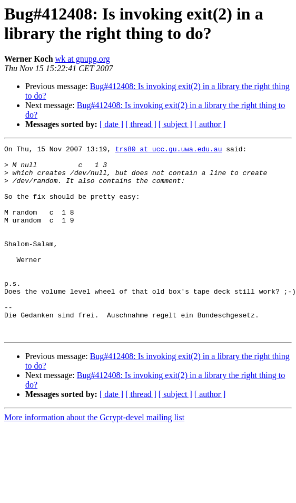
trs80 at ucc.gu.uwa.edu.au (168, 150)
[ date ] (111, 124)
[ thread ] (140, 124)
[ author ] (210, 124)
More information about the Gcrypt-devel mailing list (94, 455)
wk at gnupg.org (82, 58)
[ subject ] (175, 124)
